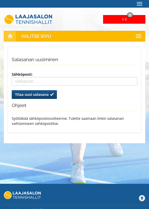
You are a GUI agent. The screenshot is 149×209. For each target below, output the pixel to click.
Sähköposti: (22, 74)
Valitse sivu (36, 36)
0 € (127, 18)
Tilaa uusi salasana (34, 94)
